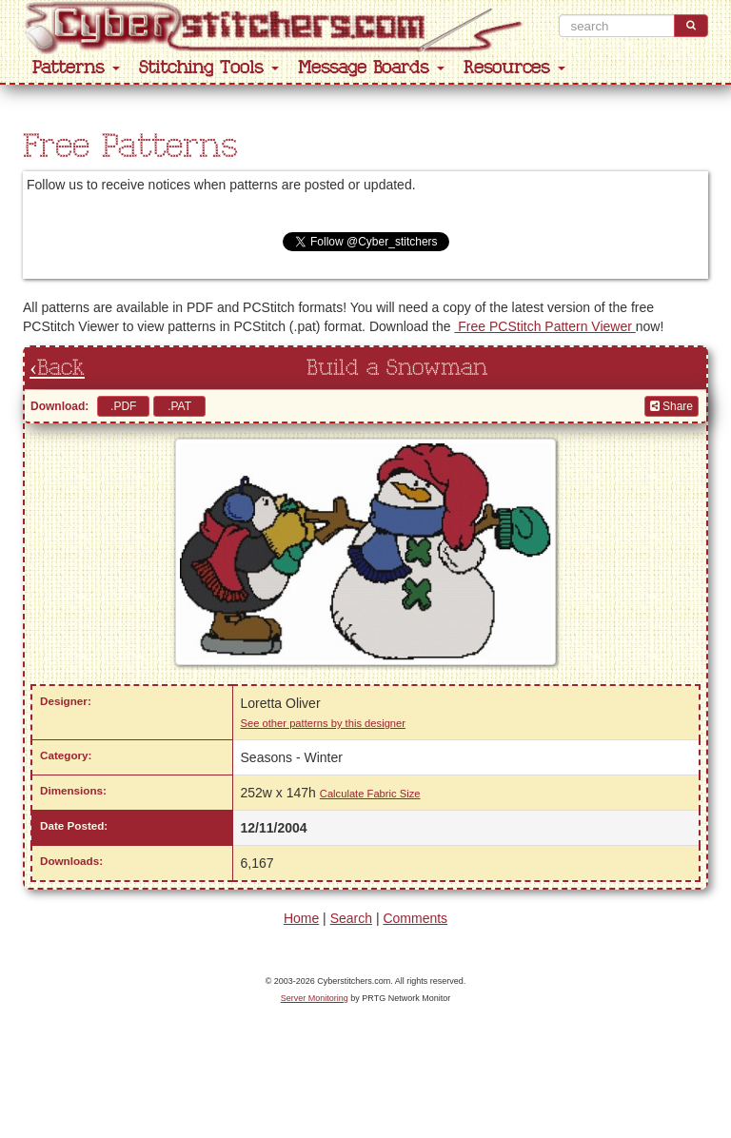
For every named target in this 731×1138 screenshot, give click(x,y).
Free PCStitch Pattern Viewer (544, 326)
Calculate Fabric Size (370, 793)
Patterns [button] (76, 68)
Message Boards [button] (371, 68)
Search (351, 918)
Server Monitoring (314, 998)
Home (301, 918)
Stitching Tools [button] (209, 68)
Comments (415, 918)
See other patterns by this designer (323, 723)
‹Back (57, 368)
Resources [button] (514, 68)
